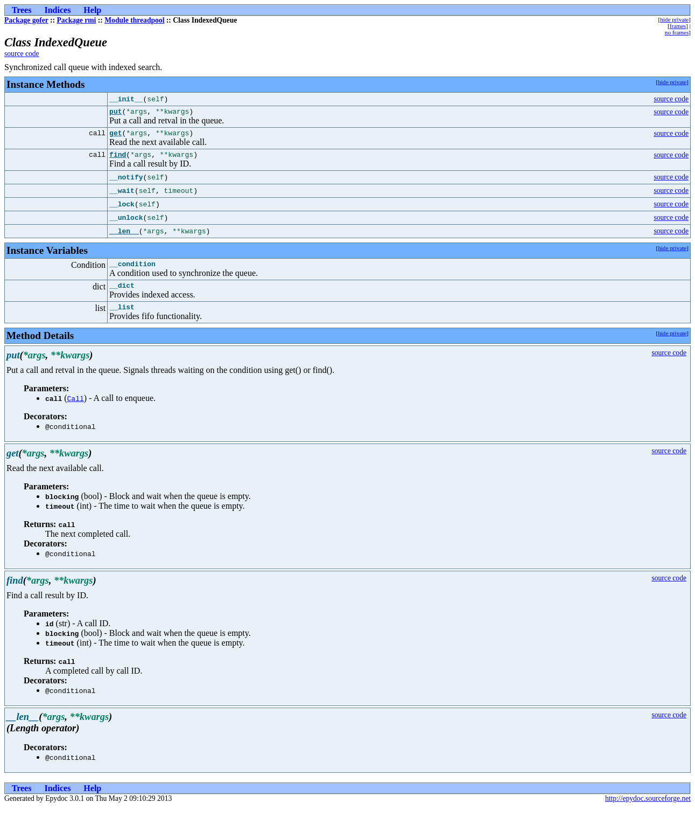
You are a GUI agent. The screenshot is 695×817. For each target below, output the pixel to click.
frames (678, 26)
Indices (57, 10)
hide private (674, 19)
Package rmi (76, 20)
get (115, 136)
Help (92, 10)
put (115, 112)
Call (75, 408)
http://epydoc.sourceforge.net (648, 808)
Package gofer (26, 20)
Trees (22, 10)
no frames (677, 32)
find (117, 159)
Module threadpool (134, 20)
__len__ (124, 236)
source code (21, 54)
